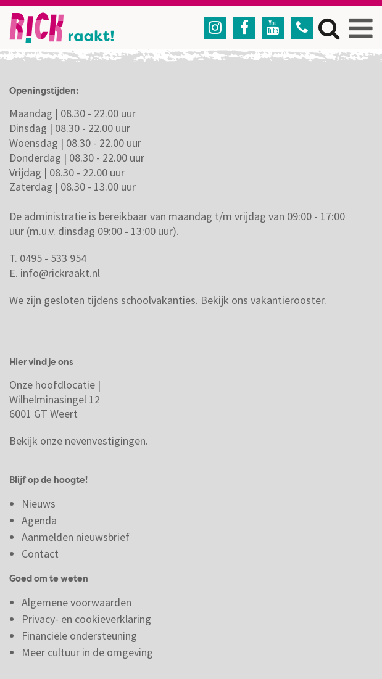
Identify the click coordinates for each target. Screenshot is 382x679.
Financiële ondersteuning (79, 635)
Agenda (39, 520)
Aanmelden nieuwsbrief (76, 537)
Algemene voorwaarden (76, 602)
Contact (41, 553)
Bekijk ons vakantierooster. (263, 300)
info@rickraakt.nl (60, 273)
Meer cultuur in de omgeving (87, 652)
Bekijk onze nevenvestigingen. (80, 441)
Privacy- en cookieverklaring (86, 619)
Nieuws (39, 503)
